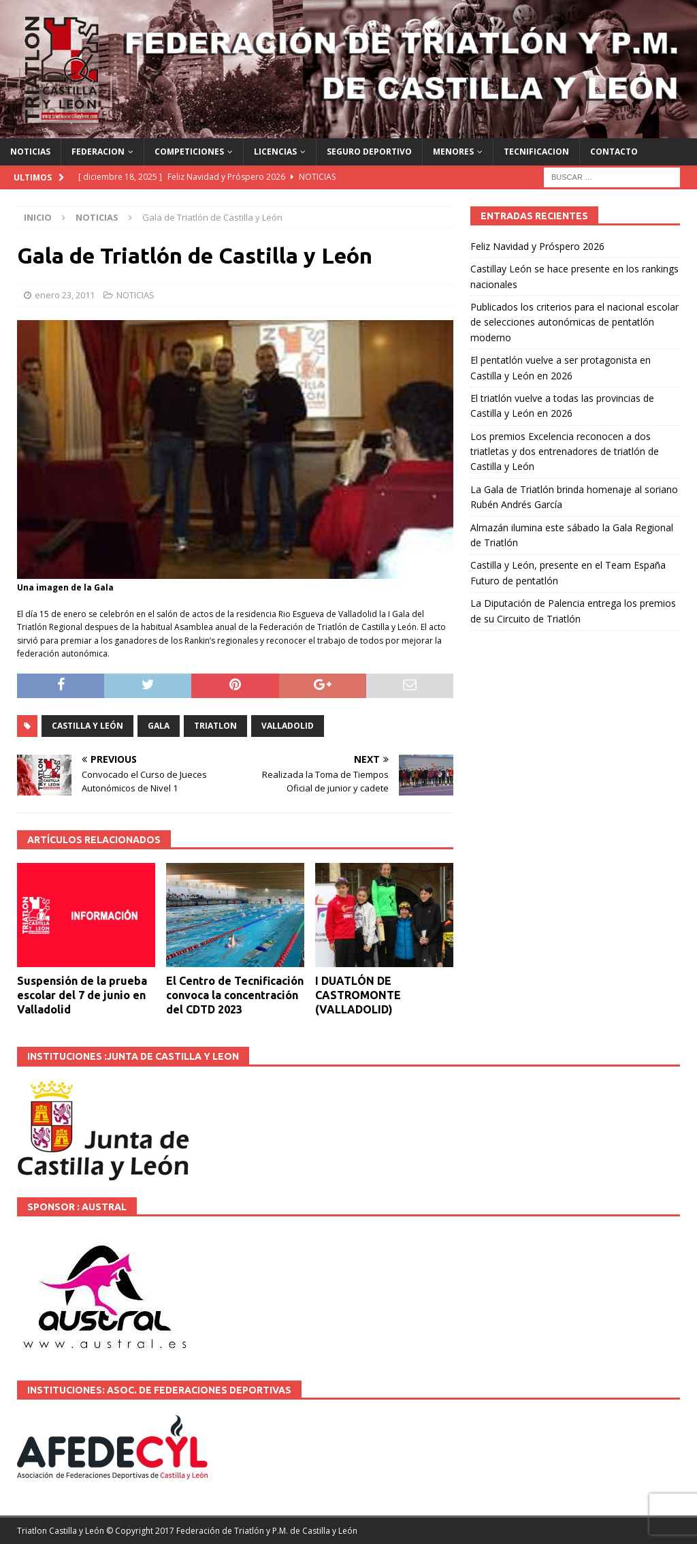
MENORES (453, 151)
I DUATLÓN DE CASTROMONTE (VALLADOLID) (358, 995)
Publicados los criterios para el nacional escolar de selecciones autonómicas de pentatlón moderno (574, 322)
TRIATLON (215, 725)
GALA (158, 725)
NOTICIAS (30, 151)
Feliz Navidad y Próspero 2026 (537, 246)
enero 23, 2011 (65, 295)
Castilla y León (87, 725)
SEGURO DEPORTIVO (369, 151)
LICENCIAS (275, 151)
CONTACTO (614, 151)
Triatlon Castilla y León (60, 1531)
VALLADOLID (287, 725)
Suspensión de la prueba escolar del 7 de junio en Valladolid (82, 995)
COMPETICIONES (189, 151)
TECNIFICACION (536, 151)
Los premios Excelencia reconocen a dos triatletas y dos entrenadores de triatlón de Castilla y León (564, 451)
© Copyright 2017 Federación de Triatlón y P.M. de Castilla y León (231, 1531)
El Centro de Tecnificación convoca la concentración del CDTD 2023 (235, 995)
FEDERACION (98, 151)
